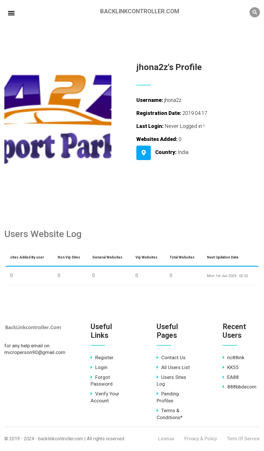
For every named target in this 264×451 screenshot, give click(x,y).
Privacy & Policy (200, 438)
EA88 (231, 377)
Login (99, 367)
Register (102, 357)
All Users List (173, 367)
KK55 (231, 367)
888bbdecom (239, 387)
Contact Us (171, 357)
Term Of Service (243, 438)
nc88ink (233, 357)
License (166, 438)
